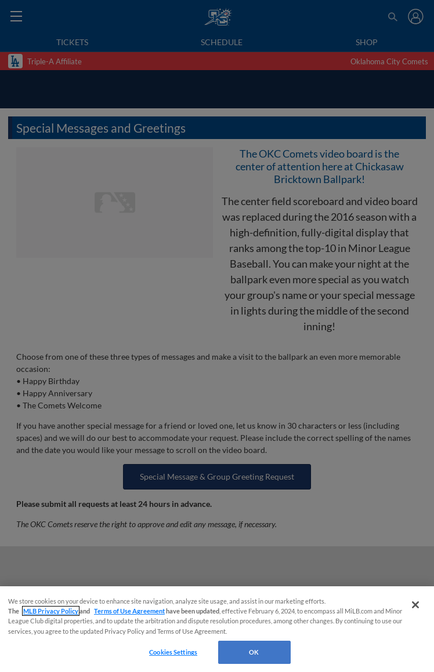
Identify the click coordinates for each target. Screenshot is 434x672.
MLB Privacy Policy (50, 611)
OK (254, 652)
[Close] (415, 605)
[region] (217, 629)
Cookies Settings (173, 652)
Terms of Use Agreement (129, 611)
